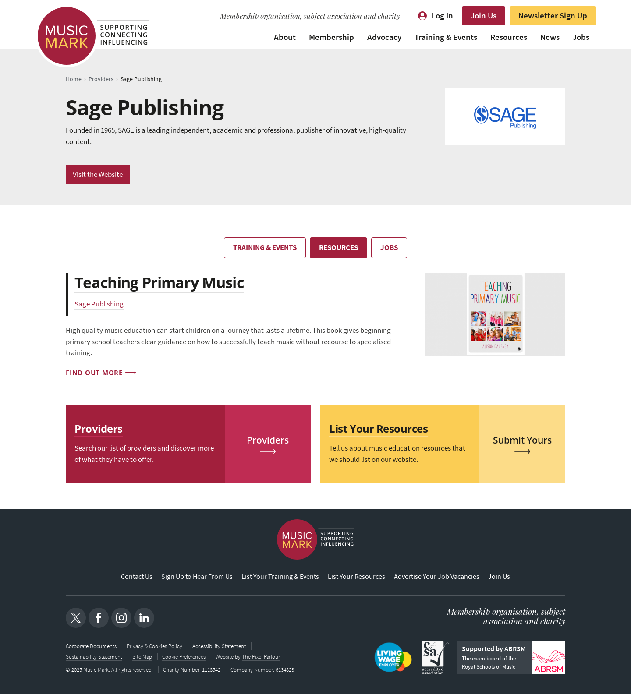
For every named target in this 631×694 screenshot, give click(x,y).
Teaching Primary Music (159, 282)
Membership (331, 37)
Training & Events (446, 37)
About (285, 37)
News (550, 37)
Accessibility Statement (219, 646)
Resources (508, 37)
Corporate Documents (91, 646)
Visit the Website (98, 174)
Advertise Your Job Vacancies (436, 576)
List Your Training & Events (280, 576)
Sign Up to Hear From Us (197, 576)
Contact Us (136, 576)
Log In (442, 15)
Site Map (142, 656)
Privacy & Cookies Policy (154, 646)
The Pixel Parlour (261, 656)
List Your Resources (356, 576)
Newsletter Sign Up (552, 15)
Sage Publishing (99, 304)
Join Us (483, 15)
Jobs (581, 37)
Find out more (94, 372)
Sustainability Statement (94, 656)
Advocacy (384, 37)
